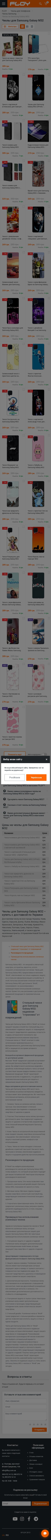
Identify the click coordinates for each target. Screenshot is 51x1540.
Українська (36, 777)
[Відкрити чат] (45, 1533)
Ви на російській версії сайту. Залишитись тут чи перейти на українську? (24, 769)
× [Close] (46, 759)
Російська (14, 777)
